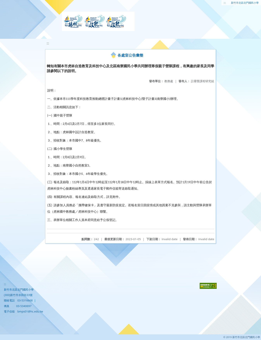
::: (225, 2)
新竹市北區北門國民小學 (245, 2)
